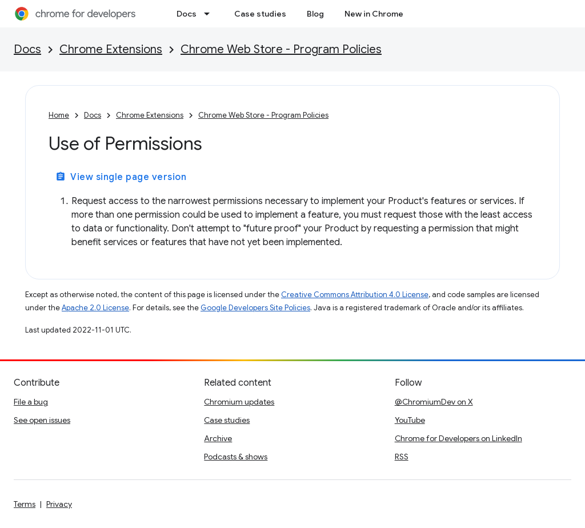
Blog (315, 14)
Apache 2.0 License (95, 308)
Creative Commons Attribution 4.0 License (354, 294)
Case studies (260, 14)
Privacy (59, 504)
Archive (218, 438)
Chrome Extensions (110, 49)
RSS (401, 456)
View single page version (120, 177)
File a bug (31, 402)
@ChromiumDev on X (434, 402)
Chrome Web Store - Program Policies (281, 49)
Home (59, 115)
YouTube (410, 420)
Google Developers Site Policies (255, 308)
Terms (24, 504)
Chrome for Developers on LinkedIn (458, 438)
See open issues (42, 420)
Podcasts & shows (235, 456)
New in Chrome (373, 14)
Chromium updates (239, 402)
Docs (187, 14)
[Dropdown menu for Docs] (210, 14)
